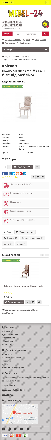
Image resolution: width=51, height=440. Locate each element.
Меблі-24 (10, 313)
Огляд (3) (21, 244)
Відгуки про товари (11, 40)
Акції (26, 40)
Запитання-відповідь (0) (32, 238)
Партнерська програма (13, 367)
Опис (7, 232)
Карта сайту (8, 344)
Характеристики (25, 232)
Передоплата (8, 338)
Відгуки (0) (10, 238)
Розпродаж (8, 43)
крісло (29, 310)
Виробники (7, 341)
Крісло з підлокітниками (15, 310)
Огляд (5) (8, 244)
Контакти (7, 354)
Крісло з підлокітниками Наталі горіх (23, 286)
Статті (5, 364)
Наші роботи (39, 40)
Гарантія (6, 361)
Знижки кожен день (11, 357)
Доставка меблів (10, 334)
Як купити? (7, 331)
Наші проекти (24, 43)
